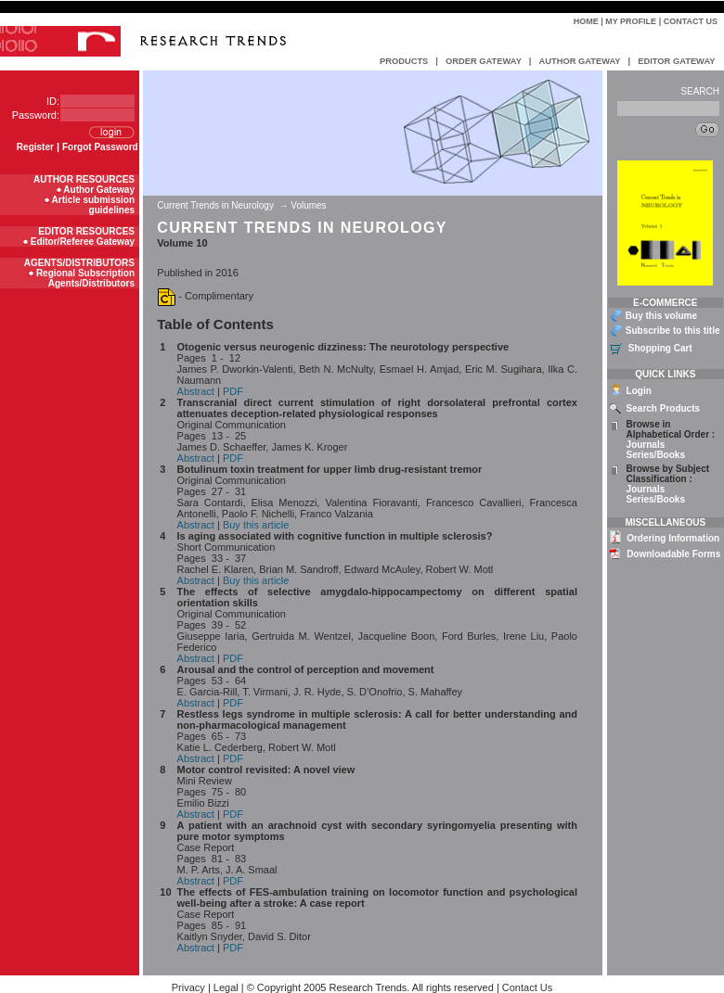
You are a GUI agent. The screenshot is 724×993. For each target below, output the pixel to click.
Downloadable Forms (673, 554)
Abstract (195, 391)
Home (586, 21)
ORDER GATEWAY (484, 61)
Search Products (663, 408)
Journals (646, 444)
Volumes (308, 205)
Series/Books (656, 455)
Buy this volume (661, 316)
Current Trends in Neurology (216, 205)
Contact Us (691, 21)
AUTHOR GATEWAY (579, 61)
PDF (233, 391)
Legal (226, 987)
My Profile (630, 21)
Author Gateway (99, 190)
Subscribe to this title (673, 330)
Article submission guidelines (93, 205)
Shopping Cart (660, 348)
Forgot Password (100, 147)
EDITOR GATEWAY (676, 61)
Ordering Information (673, 538)
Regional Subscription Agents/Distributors (85, 278)
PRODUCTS (404, 61)
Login (639, 391)
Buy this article (256, 524)
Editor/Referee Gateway (83, 241)
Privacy (188, 987)
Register (35, 147)
